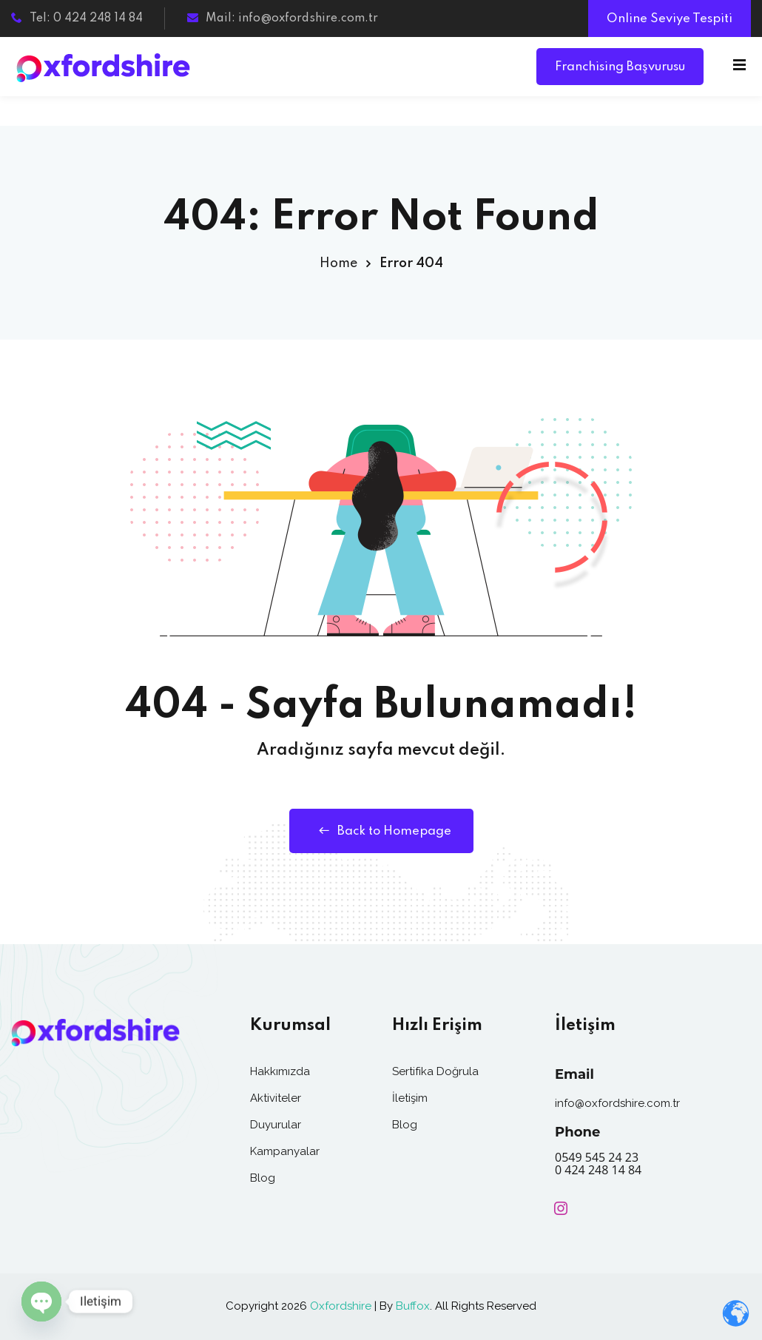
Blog (262, 1178)
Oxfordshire (340, 1306)
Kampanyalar (285, 1151)
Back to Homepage (381, 831)
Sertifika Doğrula (435, 1071)
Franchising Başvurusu (620, 67)
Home (338, 263)
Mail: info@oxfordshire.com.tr (282, 18)
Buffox (413, 1306)
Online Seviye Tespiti (669, 19)
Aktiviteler (275, 1098)
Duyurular (275, 1124)
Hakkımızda (280, 1071)
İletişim (410, 1098)
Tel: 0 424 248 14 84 (77, 18)
